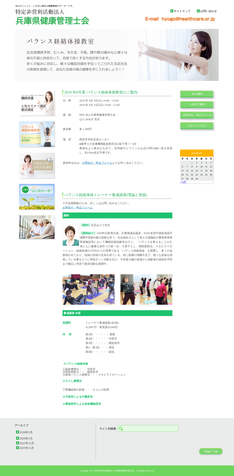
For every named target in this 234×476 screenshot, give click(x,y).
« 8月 (183, 182)
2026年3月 (26, 432)
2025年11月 (27, 447)
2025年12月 (27, 443)
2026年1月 (26, 438)
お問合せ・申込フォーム (97, 162)
